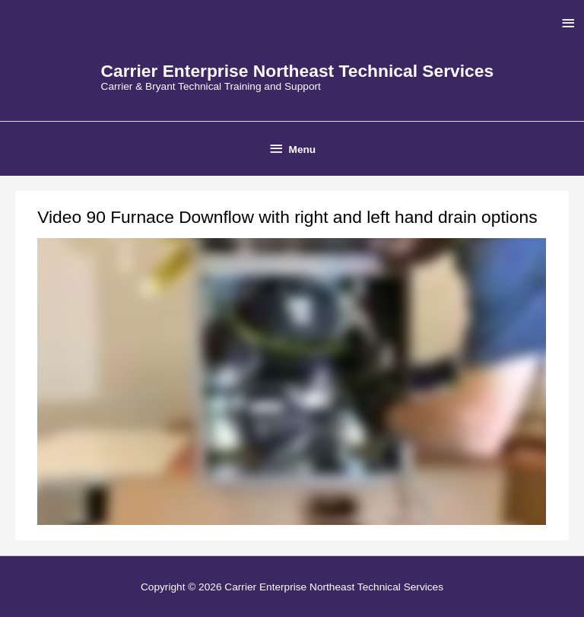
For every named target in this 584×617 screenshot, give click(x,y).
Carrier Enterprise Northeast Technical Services (297, 71)
